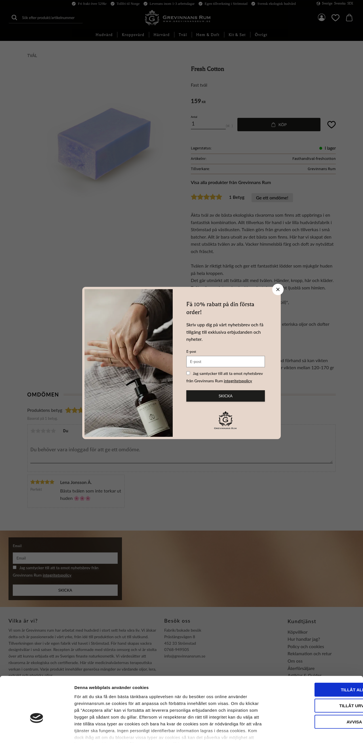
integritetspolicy (238, 380)
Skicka (226, 395)
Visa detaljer (308, 731)
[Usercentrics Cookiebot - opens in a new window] (37, 732)
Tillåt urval (316, 671)
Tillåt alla (315, 655)
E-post (191, 352)
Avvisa (316, 687)
